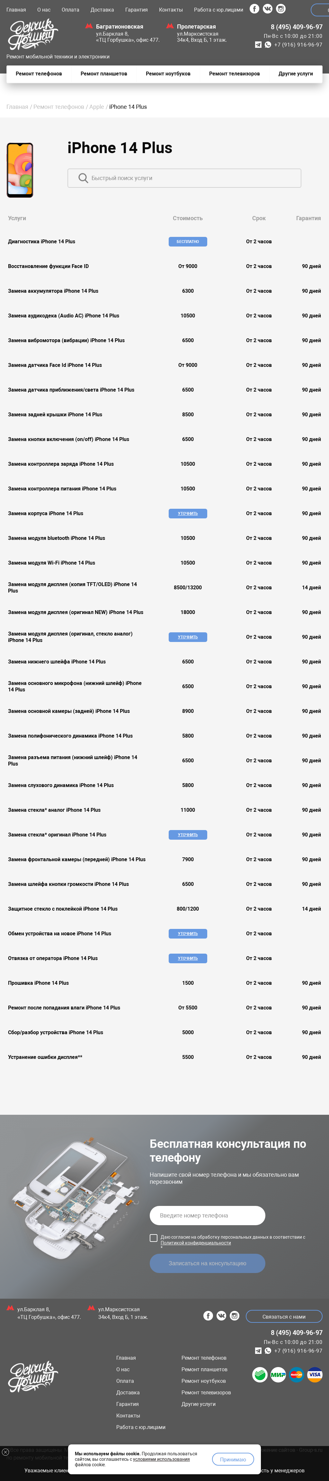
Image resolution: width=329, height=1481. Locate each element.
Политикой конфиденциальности (196, 1242)
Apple (96, 106)
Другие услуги (199, 1404)
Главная (16, 10)
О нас (43, 10)
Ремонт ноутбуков (204, 1381)
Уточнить (187, 513)
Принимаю (233, 1457)
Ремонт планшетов (204, 1369)
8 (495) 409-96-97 (297, 27)
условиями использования (161, 1456)
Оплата (70, 10)
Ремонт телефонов (58, 106)
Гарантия (136, 10)
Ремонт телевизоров (206, 1393)
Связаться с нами (281, 1317)
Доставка (102, 10)
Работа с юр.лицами (218, 10)
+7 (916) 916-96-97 (298, 45)
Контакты (171, 10)
